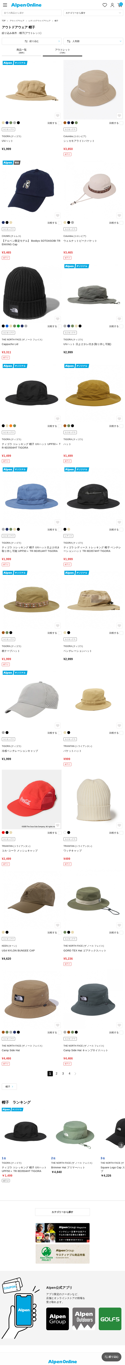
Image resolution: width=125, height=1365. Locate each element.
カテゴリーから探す (62, 1212)
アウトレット (62, 51)
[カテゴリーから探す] (93, 13)
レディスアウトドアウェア (40, 21)
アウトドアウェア (17, 21)
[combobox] (32, 13)
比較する (52, 123)
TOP (4, 21)
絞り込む (34, 41)
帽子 (56, 21)
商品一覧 (21, 51)
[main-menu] (5, 5)
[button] (121, 1145)
